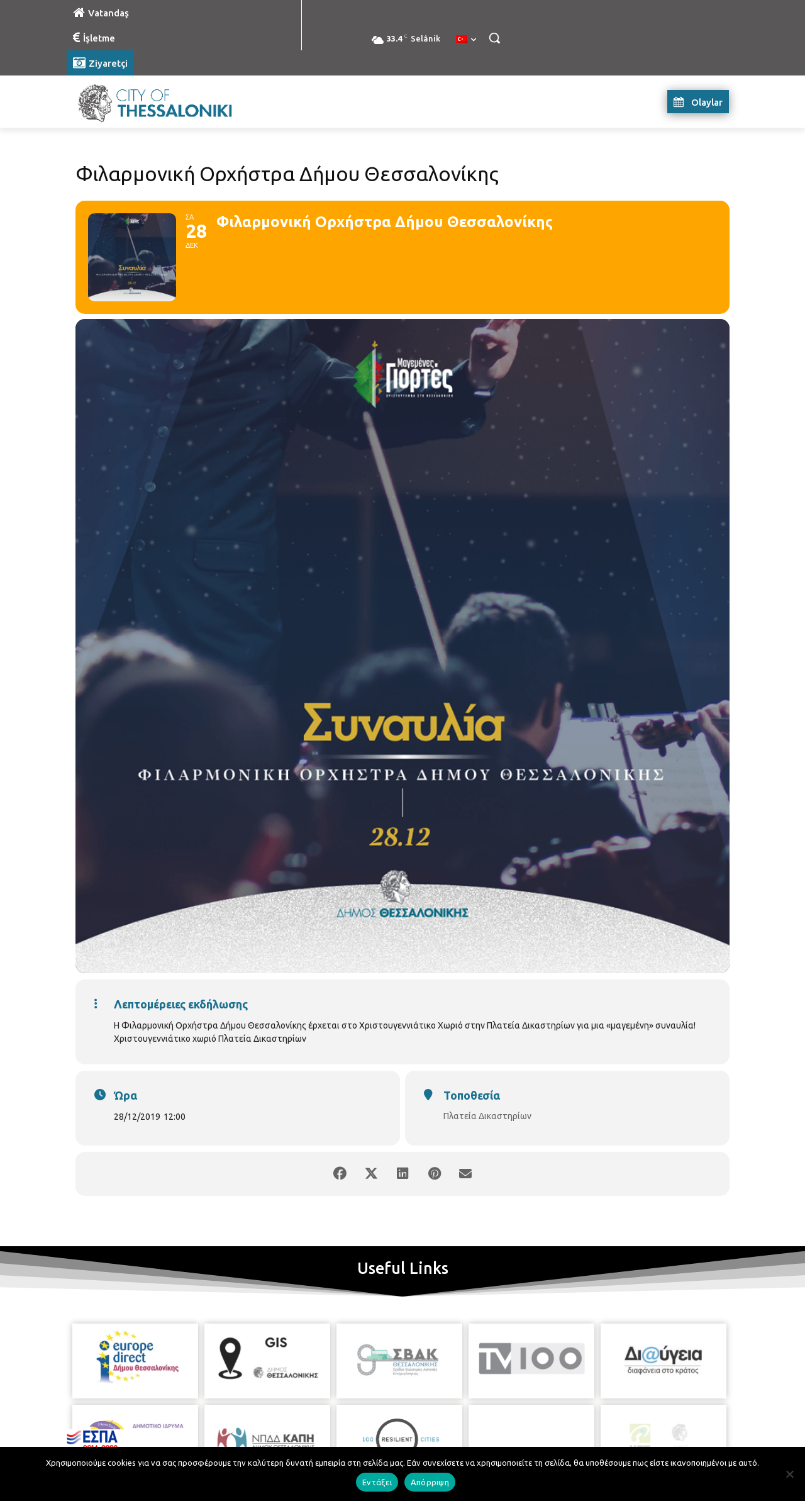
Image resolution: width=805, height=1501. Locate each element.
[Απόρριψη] (789, 1474)
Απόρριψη (430, 1482)
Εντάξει (377, 1482)
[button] (494, 38)
